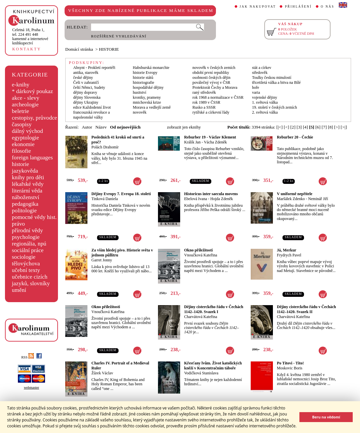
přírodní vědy (27, 230)
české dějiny (83, 77)
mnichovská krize (147, 102)
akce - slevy (25, 98)
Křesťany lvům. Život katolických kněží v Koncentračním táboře (213, 365)
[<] (286, 127)
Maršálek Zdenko (291, 198)
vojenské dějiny (264, 97)
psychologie (26, 237)
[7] (324, 127)
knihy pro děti (28, 177)
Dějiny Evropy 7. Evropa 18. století (121, 193)
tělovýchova (26, 263)
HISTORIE (109, 49)
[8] (330, 127)
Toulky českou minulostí (271, 77)
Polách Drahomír (105, 147)
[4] (305, 127)
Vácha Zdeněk (215, 142)
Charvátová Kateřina (200, 316)
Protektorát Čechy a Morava (214, 87)
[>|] (344, 127)
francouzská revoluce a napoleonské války (91, 115)
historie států (143, 77)
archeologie (25, 104)
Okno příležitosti (198, 250)
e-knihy (20, 84)
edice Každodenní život (92, 107)
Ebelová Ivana (195, 198)
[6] (318, 127)
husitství (139, 92)
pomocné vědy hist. (34, 217)
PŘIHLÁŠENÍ (298, 6)
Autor (87, 127)
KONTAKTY (26, 49)
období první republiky (210, 72)
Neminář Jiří (318, 198)
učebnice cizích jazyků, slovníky (31, 280)
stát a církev (261, 67)
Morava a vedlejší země (152, 107)
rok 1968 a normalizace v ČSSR (217, 97)
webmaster (31, 387)
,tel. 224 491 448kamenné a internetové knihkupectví (30, 36)
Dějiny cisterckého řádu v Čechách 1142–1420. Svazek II (306, 309)
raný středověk (204, 92)
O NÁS (327, 6)
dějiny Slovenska (86, 97)
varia (256, 92)
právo (18, 224)
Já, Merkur (286, 250)
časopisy (22, 124)
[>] (336, 127)
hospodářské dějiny (148, 87)
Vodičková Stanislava (201, 373)
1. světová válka (265, 102)
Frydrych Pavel (289, 255)
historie (20, 164)
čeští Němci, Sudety (89, 87)
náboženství (25, 197)
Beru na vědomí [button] (326, 416)
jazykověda (25, 171)
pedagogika (25, 204)
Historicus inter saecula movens (211, 193)
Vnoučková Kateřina (200, 255)
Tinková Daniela (104, 198)
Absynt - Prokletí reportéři (94, 67)
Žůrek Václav (102, 373)
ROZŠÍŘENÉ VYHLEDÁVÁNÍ (118, 36)
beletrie (20, 111)
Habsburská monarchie (151, 67)
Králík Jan (192, 142)
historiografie (143, 82)
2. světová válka (265, 112)
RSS (27, 357)
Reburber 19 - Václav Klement (210, 137)
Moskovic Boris (289, 368)
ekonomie (23, 144)
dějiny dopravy (85, 92)
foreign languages (32, 157)
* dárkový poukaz (32, 91)
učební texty (26, 270)
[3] (299, 127)
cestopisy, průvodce (34, 118)
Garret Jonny (101, 260)
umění (19, 290)
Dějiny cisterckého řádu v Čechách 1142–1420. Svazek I (213, 309)
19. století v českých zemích (274, 107)
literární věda (27, 191)
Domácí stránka (79, 49)
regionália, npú (29, 244)
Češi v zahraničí (86, 82)
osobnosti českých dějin (211, 77)
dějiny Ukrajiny (85, 102)
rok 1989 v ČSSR (206, 102)
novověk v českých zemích (213, 67)
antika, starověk (85, 72)
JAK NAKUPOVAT (258, 6)
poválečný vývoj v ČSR (211, 82)
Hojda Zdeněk (221, 198)
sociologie (23, 257)
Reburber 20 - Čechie (295, 137)
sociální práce (28, 250)
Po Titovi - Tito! (290, 363)
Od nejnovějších (125, 127)
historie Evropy (145, 72)
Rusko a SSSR (204, 107)
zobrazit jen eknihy (184, 127)
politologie (24, 210)
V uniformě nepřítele (294, 193)
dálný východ (27, 131)
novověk (139, 112)
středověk (260, 72)
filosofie (21, 151)
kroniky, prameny (147, 97)
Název (101, 127)
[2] (293, 127)
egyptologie (25, 138)
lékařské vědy (28, 184)
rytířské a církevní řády (211, 112)
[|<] (279, 127)
